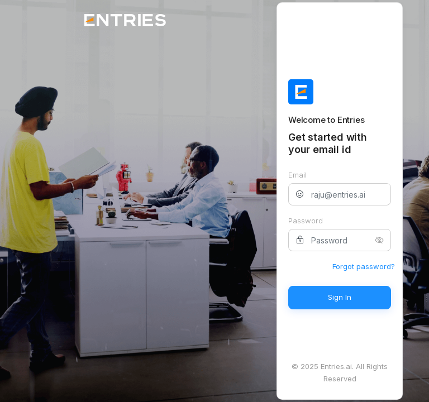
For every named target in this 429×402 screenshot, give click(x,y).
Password (305, 220)
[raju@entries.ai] (339, 194)
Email (297, 174)
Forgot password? (363, 266)
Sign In (339, 297)
